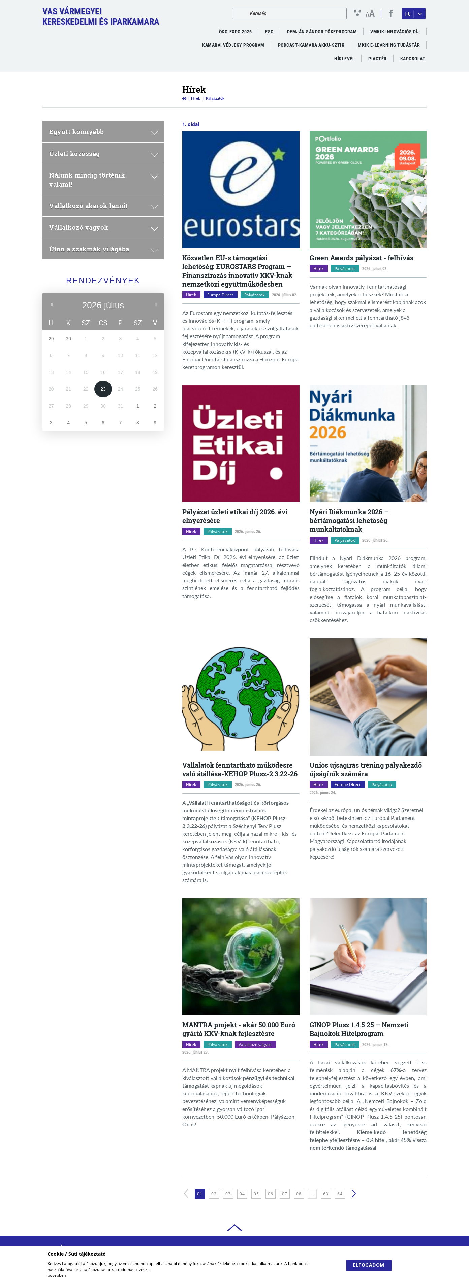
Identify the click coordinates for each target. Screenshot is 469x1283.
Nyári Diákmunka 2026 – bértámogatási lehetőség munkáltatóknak (349, 520)
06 (270, 1194)
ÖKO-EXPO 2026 (235, 31)
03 (228, 1194)
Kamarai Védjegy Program (233, 45)
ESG (269, 31)
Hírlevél (344, 58)
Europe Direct (220, 295)
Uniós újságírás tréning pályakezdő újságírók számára (366, 769)
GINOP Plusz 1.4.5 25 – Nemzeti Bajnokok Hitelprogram (359, 1029)
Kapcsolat (413, 58)
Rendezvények (103, 280)
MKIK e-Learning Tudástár (389, 45)
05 (256, 1194)
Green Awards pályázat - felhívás (361, 257)
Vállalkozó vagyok (255, 1044)
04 (242, 1194)
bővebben (57, 1275)
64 (340, 1194)
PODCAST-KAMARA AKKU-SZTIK (311, 45)
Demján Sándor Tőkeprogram (322, 31)
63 (326, 1194)
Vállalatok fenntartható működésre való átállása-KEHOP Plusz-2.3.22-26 (240, 769)
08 (299, 1194)
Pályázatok (254, 295)
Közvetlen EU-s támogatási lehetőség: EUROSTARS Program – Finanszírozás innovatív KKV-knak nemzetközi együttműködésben (237, 270)
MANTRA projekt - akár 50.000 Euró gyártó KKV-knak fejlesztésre (238, 1029)
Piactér (377, 58)
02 (214, 1194)
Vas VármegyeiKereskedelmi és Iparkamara (100, 16)
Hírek (195, 98)
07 (284, 1194)
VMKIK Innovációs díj (395, 31)
